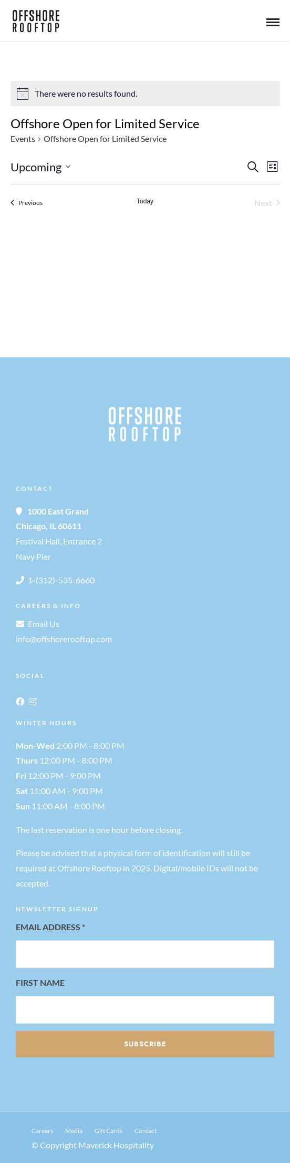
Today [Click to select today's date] (145, 201)
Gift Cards (108, 1131)
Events (23, 138)
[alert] (145, 93)
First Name (40, 982)
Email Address (50, 927)
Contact (145, 1131)
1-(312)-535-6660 (61, 580)
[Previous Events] (27, 203)
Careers (42, 1131)
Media (73, 1131)
